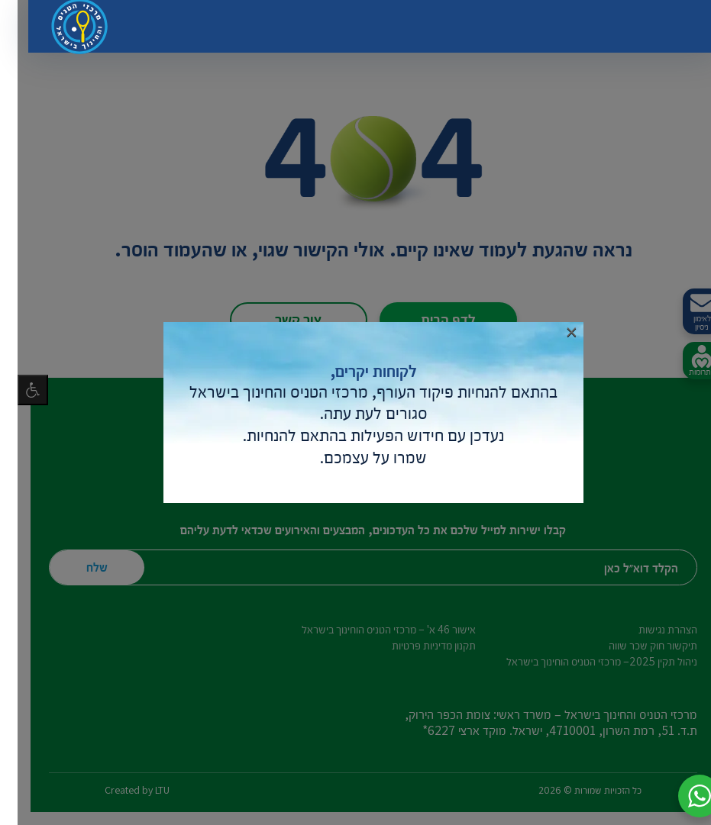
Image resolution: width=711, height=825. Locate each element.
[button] (682, 796)
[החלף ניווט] (661, 30)
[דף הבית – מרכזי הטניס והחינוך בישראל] (64, 30)
